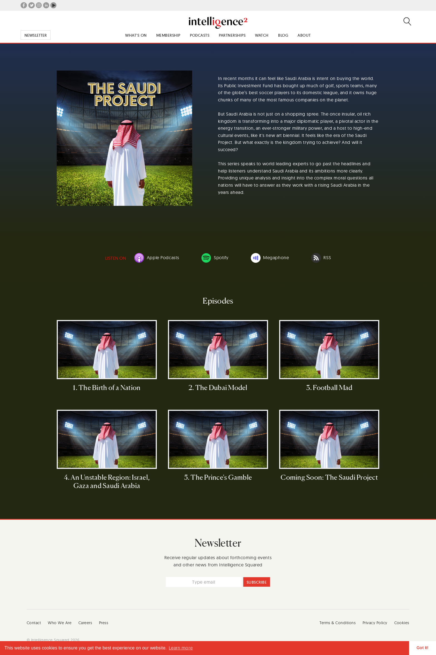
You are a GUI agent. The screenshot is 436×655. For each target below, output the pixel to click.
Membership (168, 35)
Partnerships (232, 35)
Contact (34, 622)
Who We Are (59, 622)
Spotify (215, 258)
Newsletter (35, 35)
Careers (85, 622)
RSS (321, 258)
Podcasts (199, 35)
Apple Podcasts (156, 258)
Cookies (402, 622)
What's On (136, 35)
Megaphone (270, 258)
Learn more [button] (181, 648)
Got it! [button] (422, 647)
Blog (283, 35)
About (304, 35)
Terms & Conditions (337, 622)
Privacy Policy (375, 622)
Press (103, 622)
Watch (262, 35)
